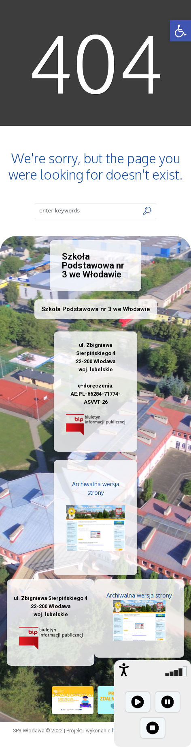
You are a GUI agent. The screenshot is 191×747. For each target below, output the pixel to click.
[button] (180, 30)
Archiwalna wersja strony (139, 595)
